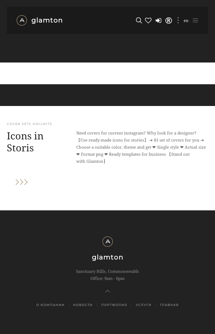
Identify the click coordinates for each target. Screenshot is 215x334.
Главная (169, 305)
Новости (83, 305)
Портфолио (114, 305)
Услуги (144, 305)
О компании (50, 305)
